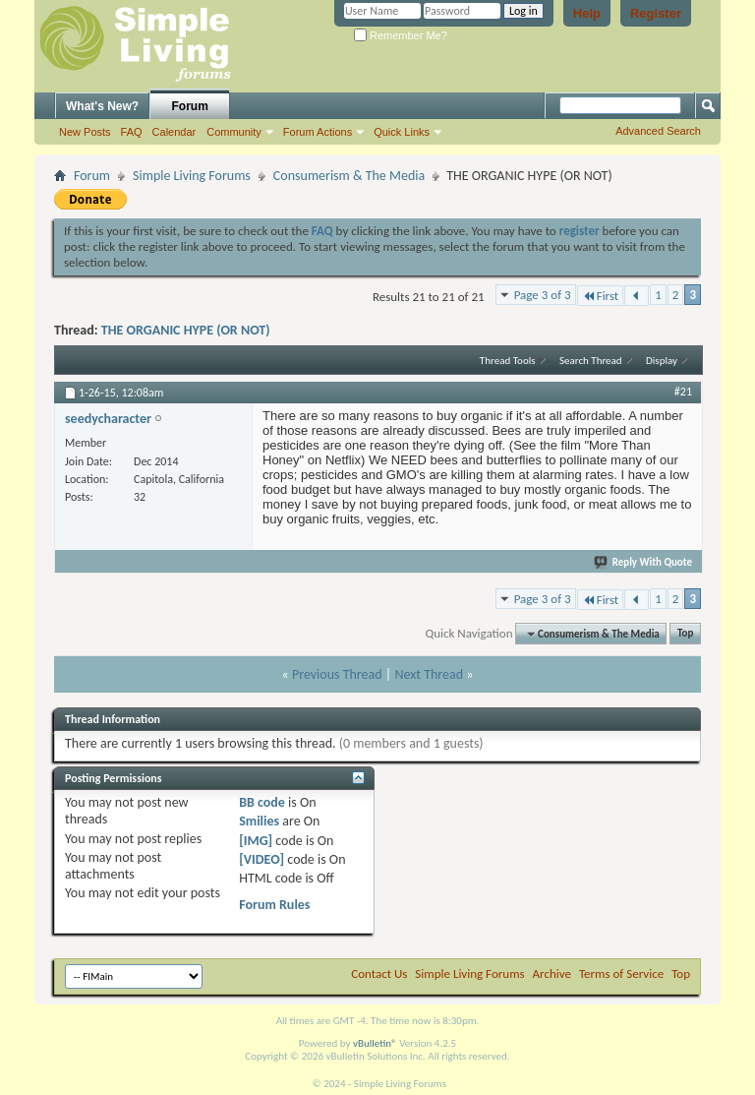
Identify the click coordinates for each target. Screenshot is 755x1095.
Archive (552, 973)
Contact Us (379, 973)
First (600, 295)
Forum (190, 106)
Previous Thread (337, 674)
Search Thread (590, 360)
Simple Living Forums (192, 175)
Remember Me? (400, 35)
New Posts (85, 132)
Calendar (174, 132)
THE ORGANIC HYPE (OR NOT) (185, 330)
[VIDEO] (261, 859)
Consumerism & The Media (349, 175)
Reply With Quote (644, 562)
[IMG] (255, 840)
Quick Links (402, 132)
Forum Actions (317, 132)
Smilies (259, 821)
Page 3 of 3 (542, 294)
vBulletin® (375, 1043)
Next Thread (428, 674)
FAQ (132, 132)
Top (685, 634)
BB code (262, 802)
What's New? (102, 106)
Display (661, 360)
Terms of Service (621, 973)
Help (587, 13)
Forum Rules (274, 904)
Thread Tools (508, 360)
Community (233, 132)
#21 (683, 391)
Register (655, 13)
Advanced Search (658, 131)
